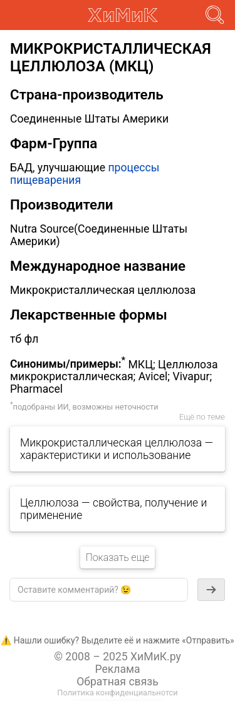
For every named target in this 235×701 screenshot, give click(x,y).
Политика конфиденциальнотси (117, 692)
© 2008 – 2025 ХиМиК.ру (117, 656)
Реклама (117, 669)
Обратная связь (117, 681)
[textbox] (98, 589)
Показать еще (117, 557)
